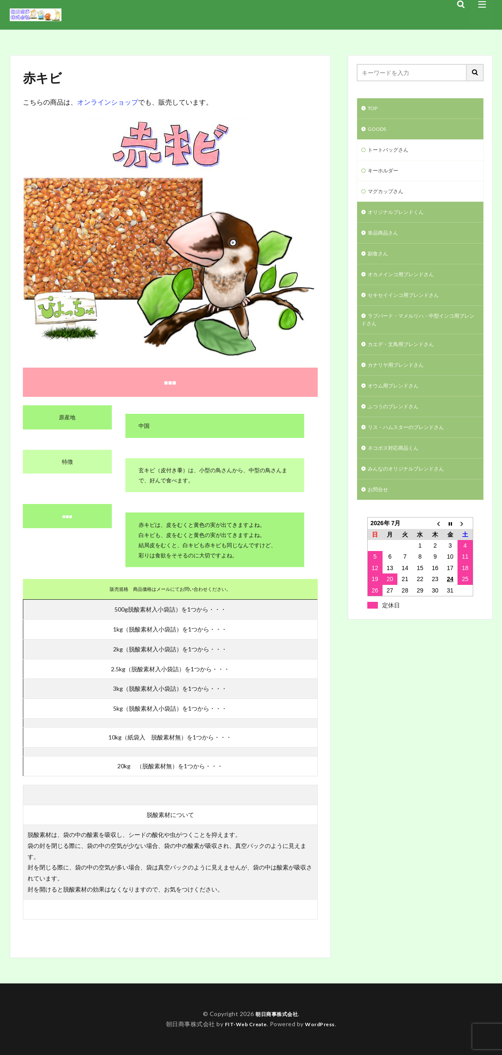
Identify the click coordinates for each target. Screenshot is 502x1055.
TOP (374, 109)
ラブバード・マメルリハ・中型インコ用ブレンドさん (417, 334)
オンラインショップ (107, 102)
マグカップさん (388, 197)
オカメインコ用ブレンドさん (406, 285)
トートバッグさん (391, 153)
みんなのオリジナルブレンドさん (412, 492)
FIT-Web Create (243, 1023)
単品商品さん (385, 241)
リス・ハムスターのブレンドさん (412, 448)
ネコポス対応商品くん (397, 470)
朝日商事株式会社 (276, 1013)
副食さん (379, 263)
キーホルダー (385, 175)
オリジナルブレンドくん (400, 219)
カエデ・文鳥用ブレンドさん (406, 360)
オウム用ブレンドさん (397, 404)
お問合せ (379, 514)
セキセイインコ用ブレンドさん (409, 307)
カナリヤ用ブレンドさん (400, 382)
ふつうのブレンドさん (397, 426)
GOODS (379, 131)
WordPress (323, 1023)
